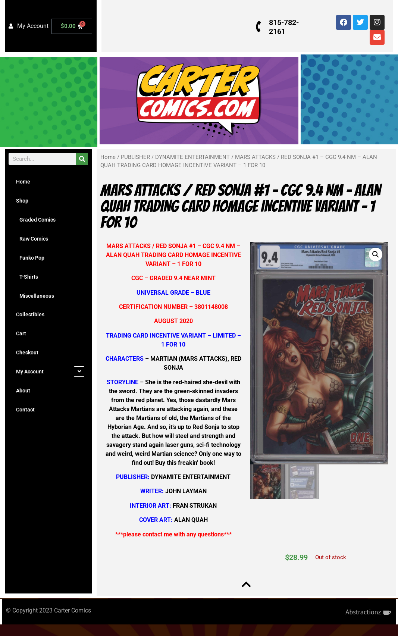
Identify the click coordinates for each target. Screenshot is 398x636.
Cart (21, 333)
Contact (25, 410)
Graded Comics (36, 220)
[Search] (82, 159)
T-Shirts (27, 277)
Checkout (27, 352)
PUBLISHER (135, 157)
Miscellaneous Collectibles (35, 305)
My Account (30, 372)
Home (23, 182)
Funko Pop (30, 258)
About (23, 391)
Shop (22, 201)
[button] (373, 254)
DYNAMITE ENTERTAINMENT (192, 157)
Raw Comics (32, 239)
